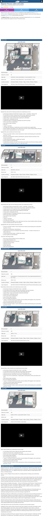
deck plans (33, 17)
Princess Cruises (8, 15)
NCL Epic (11, 470)
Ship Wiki (21, 10)
